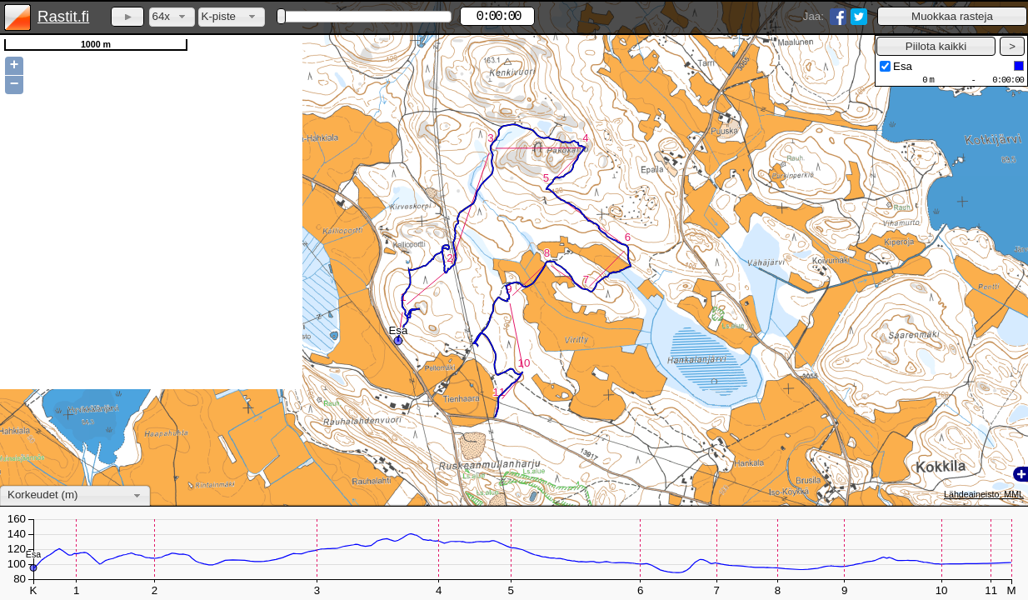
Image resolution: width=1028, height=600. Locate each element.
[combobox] (172, 17)
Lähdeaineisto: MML (984, 494)
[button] (952, 16)
